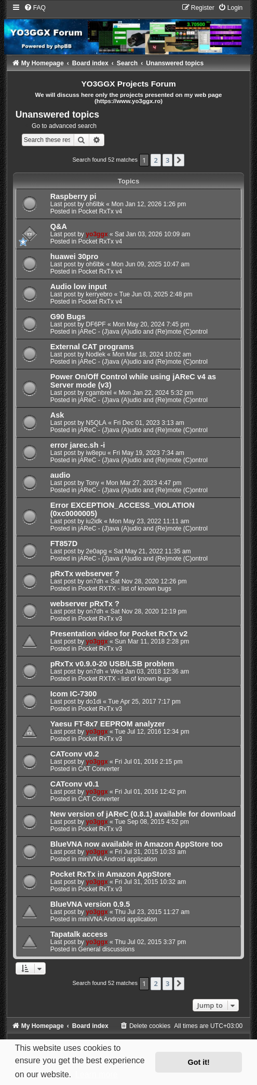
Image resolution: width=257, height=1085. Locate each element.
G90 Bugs (68, 316)
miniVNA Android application (117, 859)
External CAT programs (92, 346)
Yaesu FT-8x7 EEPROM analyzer (107, 724)
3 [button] (167, 160)
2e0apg (96, 551)
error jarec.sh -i (77, 445)
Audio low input (78, 286)
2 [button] (155, 160)
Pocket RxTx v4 (100, 211)
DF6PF (95, 324)
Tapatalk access (78, 934)
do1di (93, 701)
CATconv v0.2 (74, 754)
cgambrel (99, 392)
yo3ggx (96, 234)
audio (60, 475)
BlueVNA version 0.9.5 (90, 904)
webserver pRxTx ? (84, 603)
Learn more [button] (96, 1074)
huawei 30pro (74, 256)
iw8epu (95, 452)
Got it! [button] (199, 1062)
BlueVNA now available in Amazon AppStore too (136, 844)
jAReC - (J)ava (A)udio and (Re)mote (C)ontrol (143, 331)
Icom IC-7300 (73, 694)
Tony (92, 483)
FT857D (63, 543)
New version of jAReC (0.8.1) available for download (143, 814)
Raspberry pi (73, 196)
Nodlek (95, 354)
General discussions (106, 949)
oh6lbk (95, 204)
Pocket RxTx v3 (100, 618)
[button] (179, 160)
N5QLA (96, 422)
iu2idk (94, 521)
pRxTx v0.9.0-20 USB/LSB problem (112, 664)
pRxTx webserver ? (84, 573)
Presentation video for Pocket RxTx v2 (119, 634)
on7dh (94, 581)
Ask (57, 415)
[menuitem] (35, 7)
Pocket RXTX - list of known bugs (124, 588)
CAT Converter (99, 769)
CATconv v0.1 (74, 784)
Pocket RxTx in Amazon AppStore (110, 874)
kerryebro (99, 294)
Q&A (58, 226)
